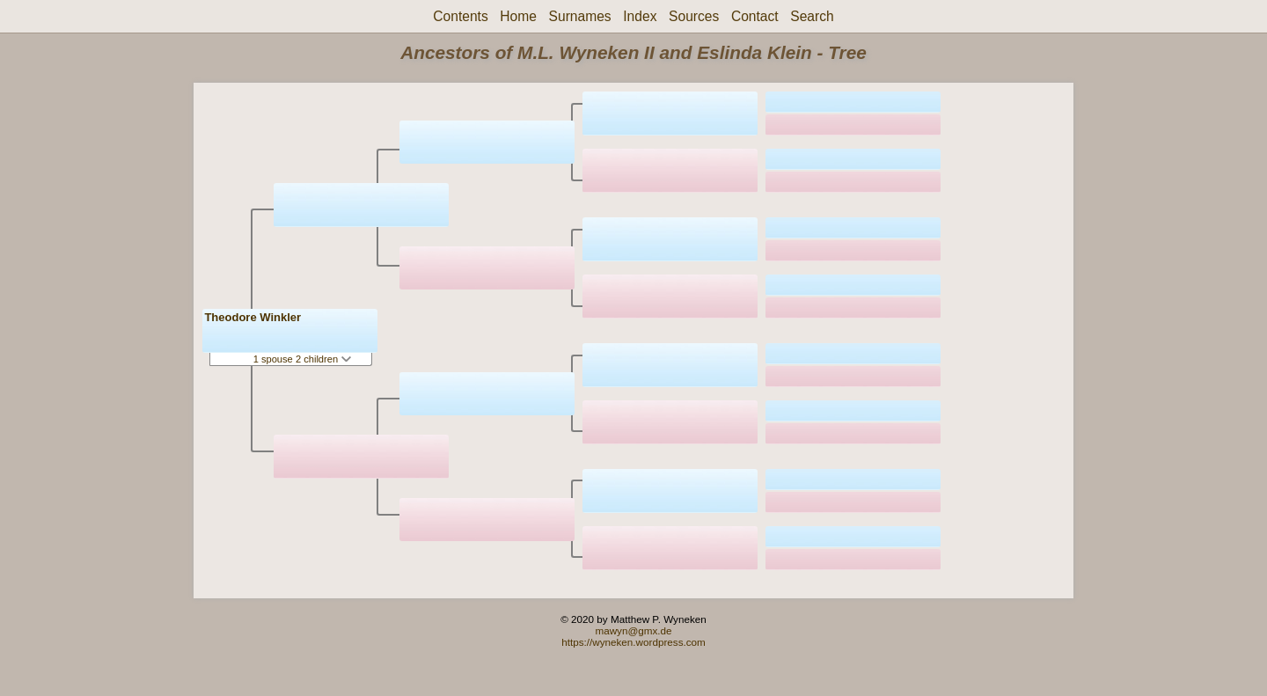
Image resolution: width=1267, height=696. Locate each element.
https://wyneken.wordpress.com (633, 642)
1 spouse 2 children (302, 359)
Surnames (580, 16)
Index (639, 16)
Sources (694, 16)
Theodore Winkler (252, 317)
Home (518, 16)
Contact (755, 16)
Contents (460, 16)
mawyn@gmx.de (633, 630)
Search (811, 16)
